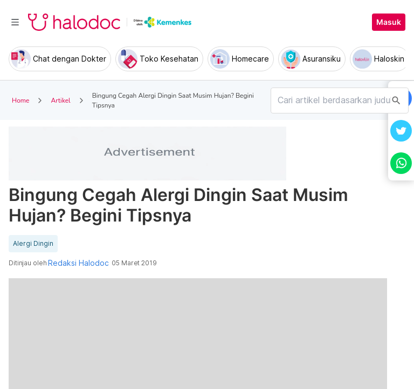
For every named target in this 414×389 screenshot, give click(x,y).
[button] (401, 131)
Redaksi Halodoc (78, 263)
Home (20, 100)
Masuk (388, 22)
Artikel (60, 100)
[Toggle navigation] (15, 22)
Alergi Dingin (33, 243)
